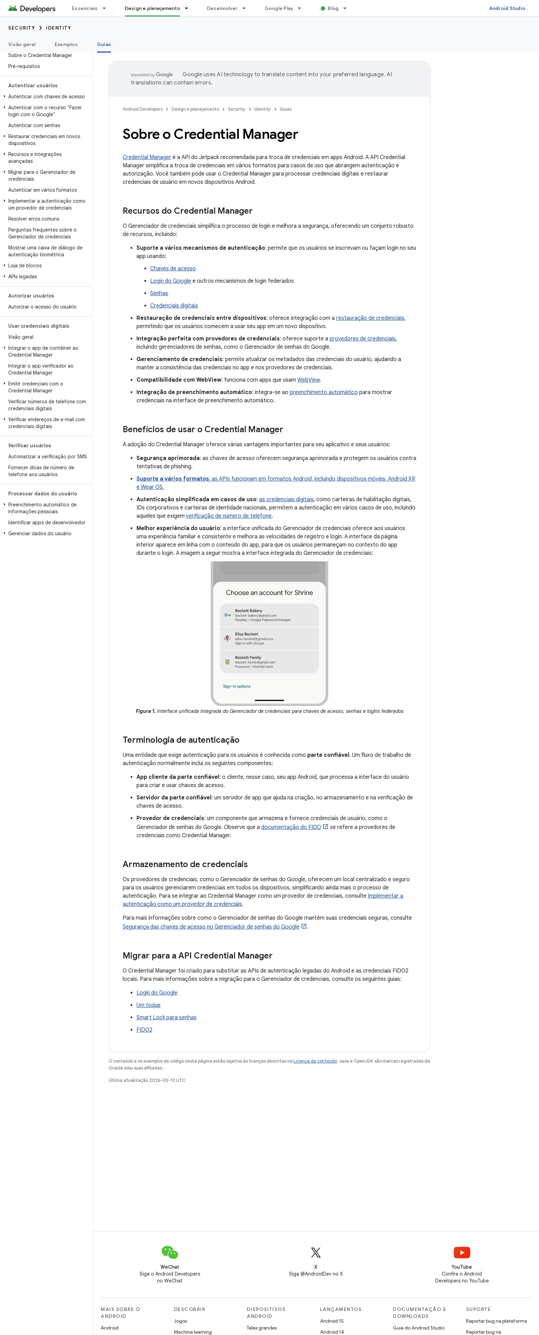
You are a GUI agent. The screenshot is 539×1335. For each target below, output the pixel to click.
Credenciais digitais (174, 305)
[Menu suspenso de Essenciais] (107, 8)
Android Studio (507, 8)
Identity (58, 28)
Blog (333, 8)
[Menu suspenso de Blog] (348, 8)
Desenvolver (222, 8)
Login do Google (170, 281)
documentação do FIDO (291, 827)
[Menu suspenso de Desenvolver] (247, 8)
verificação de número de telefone (229, 516)
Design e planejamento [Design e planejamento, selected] (152, 8)
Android (110, 1328)
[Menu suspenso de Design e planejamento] (189, 8)
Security (21, 28)
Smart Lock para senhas (166, 1017)
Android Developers (143, 109)
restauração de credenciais (370, 318)
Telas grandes (262, 1328)
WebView (308, 380)
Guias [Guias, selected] (104, 44)
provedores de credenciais (363, 338)
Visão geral (21, 44)
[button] (45, 96)
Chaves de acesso (173, 268)
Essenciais (85, 8)
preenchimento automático (324, 392)
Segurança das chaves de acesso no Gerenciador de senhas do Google (211, 926)
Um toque (148, 1005)
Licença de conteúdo (315, 1061)
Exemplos (66, 44)
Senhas (159, 293)
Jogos (180, 1321)
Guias (286, 109)
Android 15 (332, 1321)
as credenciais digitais (286, 499)
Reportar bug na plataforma (496, 1321)
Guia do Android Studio (418, 1328)
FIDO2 (144, 1030)
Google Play (279, 8)
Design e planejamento (195, 109)
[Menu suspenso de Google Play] (302, 8)
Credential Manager (147, 157)
